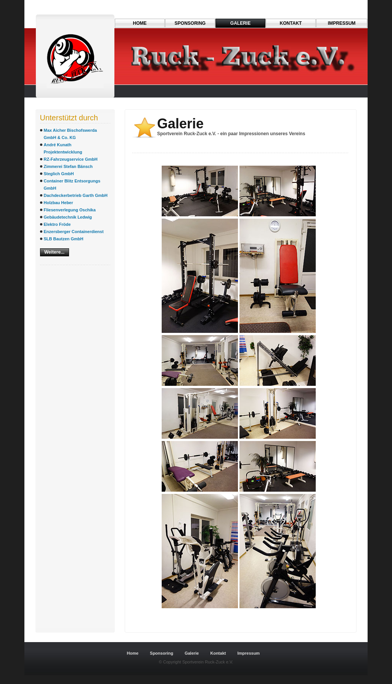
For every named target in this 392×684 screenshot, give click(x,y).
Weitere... (54, 252)
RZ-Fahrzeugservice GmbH (71, 159)
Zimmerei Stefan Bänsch (68, 166)
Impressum (342, 23)
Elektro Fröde (57, 224)
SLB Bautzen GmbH (64, 239)
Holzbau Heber (58, 202)
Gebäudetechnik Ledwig (68, 217)
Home (140, 23)
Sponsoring (190, 23)
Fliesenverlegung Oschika (70, 210)
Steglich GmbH (59, 173)
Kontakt (291, 23)
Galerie (240, 23)
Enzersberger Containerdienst (74, 231)
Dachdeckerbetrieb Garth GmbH (76, 195)
